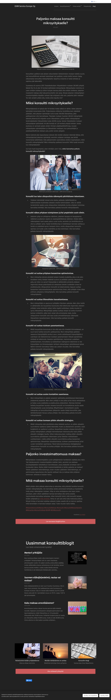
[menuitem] (51, 6)
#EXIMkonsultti (56, 510)
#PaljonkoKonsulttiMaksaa (35, 508)
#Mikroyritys (30, 510)
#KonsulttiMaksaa (50, 508)
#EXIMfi (47, 510)
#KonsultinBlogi (39, 510)
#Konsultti (60, 508)
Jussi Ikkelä (82, 514)
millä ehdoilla (45, 499)
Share (29, 680)
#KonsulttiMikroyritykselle (73, 508)
